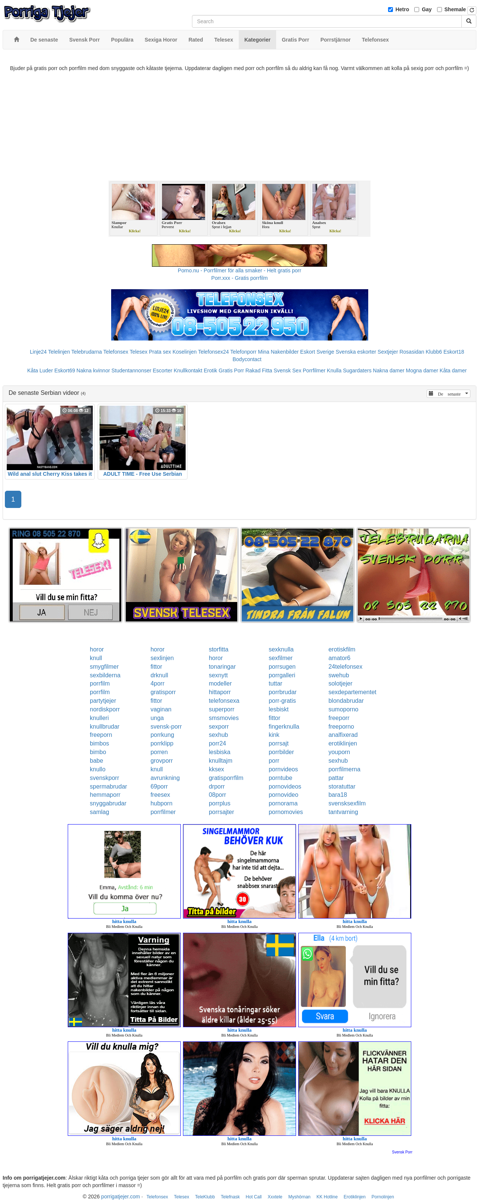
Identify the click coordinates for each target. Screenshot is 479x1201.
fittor (156, 666)
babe (96, 760)
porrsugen (282, 666)
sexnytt (218, 675)
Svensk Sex (287, 370)
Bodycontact (246, 359)
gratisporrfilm (226, 778)
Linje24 (38, 352)
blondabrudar (346, 701)
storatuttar (342, 786)
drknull (159, 675)
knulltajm (220, 760)
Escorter (162, 370)
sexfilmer (281, 658)
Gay (426, 9)
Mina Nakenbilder (278, 352)
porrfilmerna (344, 769)
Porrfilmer (314, 370)
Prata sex (160, 352)
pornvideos (283, 769)
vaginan (160, 709)
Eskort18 (453, 352)
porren (159, 752)
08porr (217, 795)
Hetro (402, 9)
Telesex (138, 352)
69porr (159, 786)
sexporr (219, 726)
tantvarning (343, 812)
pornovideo (283, 795)
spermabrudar (108, 786)
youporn (339, 752)
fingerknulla (284, 726)
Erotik (210, 370)
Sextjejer (388, 352)
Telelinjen (59, 352)
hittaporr (220, 692)
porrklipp (161, 743)
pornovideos (285, 786)
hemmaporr (105, 795)
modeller (220, 683)
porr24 (217, 743)
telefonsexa (224, 701)
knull (96, 658)
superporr (221, 709)
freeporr (339, 718)
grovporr (161, 760)
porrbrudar (283, 692)
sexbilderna (105, 675)
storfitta (218, 649)
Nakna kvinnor (93, 370)
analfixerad (343, 735)
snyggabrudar (108, 803)
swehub (339, 675)
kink (274, 735)
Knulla (334, 370)
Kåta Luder (40, 370)
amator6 (340, 658)
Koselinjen (185, 352)
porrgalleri (282, 675)
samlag (99, 812)
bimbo (98, 752)
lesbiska (220, 752)
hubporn (161, 803)
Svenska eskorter (356, 352)
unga (157, 718)
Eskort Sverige (317, 352)
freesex (160, 795)
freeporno (341, 726)
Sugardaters (357, 370)
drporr (217, 786)
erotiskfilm (342, 649)
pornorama (283, 803)
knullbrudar (104, 726)
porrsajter (221, 812)
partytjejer (103, 701)
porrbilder (281, 752)
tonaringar (222, 666)
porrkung (162, 735)
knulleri (99, 718)
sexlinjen (162, 658)
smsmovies (224, 718)
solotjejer (341, 683)
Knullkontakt (188, 370)
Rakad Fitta (258, 370)
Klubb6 (434, 352)
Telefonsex (115, 352)
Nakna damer (389, 370)
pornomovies (286, 812)
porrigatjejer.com (120, 1197)
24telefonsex (346, 666)
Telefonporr (243, 352)
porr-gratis (282, 701)
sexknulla (281, 649)
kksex (216, 769)
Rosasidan (411, 352)
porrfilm (100, 683)
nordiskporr (105, 709)
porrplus (220, 803)
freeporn (101, 735)
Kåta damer (453, 370)
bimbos (99, 743)
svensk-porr (166, 726)
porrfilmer (163, 812)
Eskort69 (64, 370)
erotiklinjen (343, 743)
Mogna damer (422, 370)
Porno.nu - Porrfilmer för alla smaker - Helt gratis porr (239, 270)
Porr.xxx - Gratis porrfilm (239, 278)
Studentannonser (132, 370)
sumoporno (344, 709)
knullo (98, 769)
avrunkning (165, 778)
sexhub (218, 735)
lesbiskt (279, 709)
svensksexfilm (347, 803)
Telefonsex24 (213, 352)
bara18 (338, 795)
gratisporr (163, 692)
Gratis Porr (231, 370)
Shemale (455, 9)
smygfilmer (104, 666)
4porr (157, 683)
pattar (336, 778)
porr (274, 760)
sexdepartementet (352, 692)
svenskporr (104, 778)
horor (97, 649)
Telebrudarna (86, 352)
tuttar (275, 683)
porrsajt (279, 743)
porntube (280, 778)
